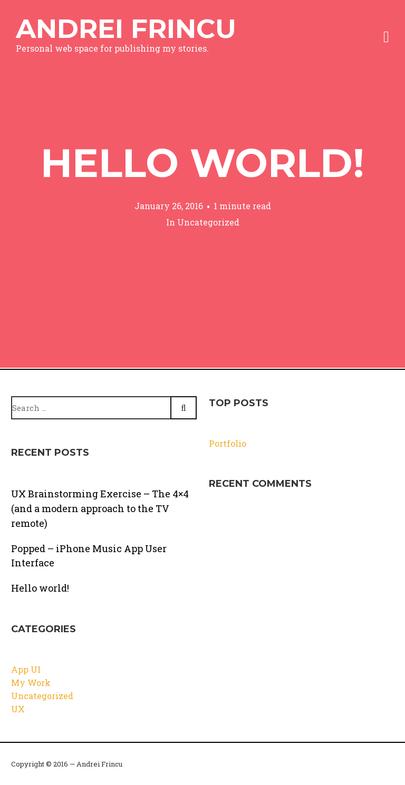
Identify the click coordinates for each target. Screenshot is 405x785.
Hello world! (202, 163)
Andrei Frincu (126, 29)
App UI (26, 669)
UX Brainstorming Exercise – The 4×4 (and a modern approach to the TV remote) (100, 508)
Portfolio (227, 443)
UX (18, 708)
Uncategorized (208, 222)
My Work (31, 682)
